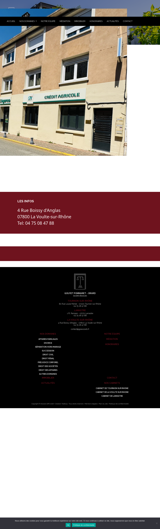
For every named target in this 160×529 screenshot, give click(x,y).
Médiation (65, 21)
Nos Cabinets (112, 383)
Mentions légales (91, 404)
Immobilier (79, 21)
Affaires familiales (48, 339)
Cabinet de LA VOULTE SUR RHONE (112, 392)
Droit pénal (48, 358)
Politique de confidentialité (119, 404)
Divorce (48, 343)
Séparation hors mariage (48, 347)
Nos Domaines (27, 21)
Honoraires (96, 21)
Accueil (11, 21)
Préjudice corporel (48, 362)
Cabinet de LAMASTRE (112, 396)
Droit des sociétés (48, 366)
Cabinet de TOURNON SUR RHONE (112, 388)
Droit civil (48, 355)
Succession (48, 351)
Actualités (113, 21)
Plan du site (103, 404)
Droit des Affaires (48, 370)
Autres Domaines (48, 374)
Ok (68, 525)
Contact (128, 21)
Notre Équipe (48, 21)
